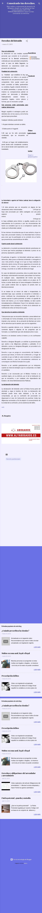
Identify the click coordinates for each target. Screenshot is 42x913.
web (3, 407)
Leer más (37, 647)
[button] (27, 41)
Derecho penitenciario (13, 459)
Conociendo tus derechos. (21, 3)
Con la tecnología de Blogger (21, 859)
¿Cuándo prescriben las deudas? (15, 631)
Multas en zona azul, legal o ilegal (16, 653)
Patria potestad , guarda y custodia (16, 798)
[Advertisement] (18, 24)
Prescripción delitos (10, 676)
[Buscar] (39, 4)
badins (25, 863)
